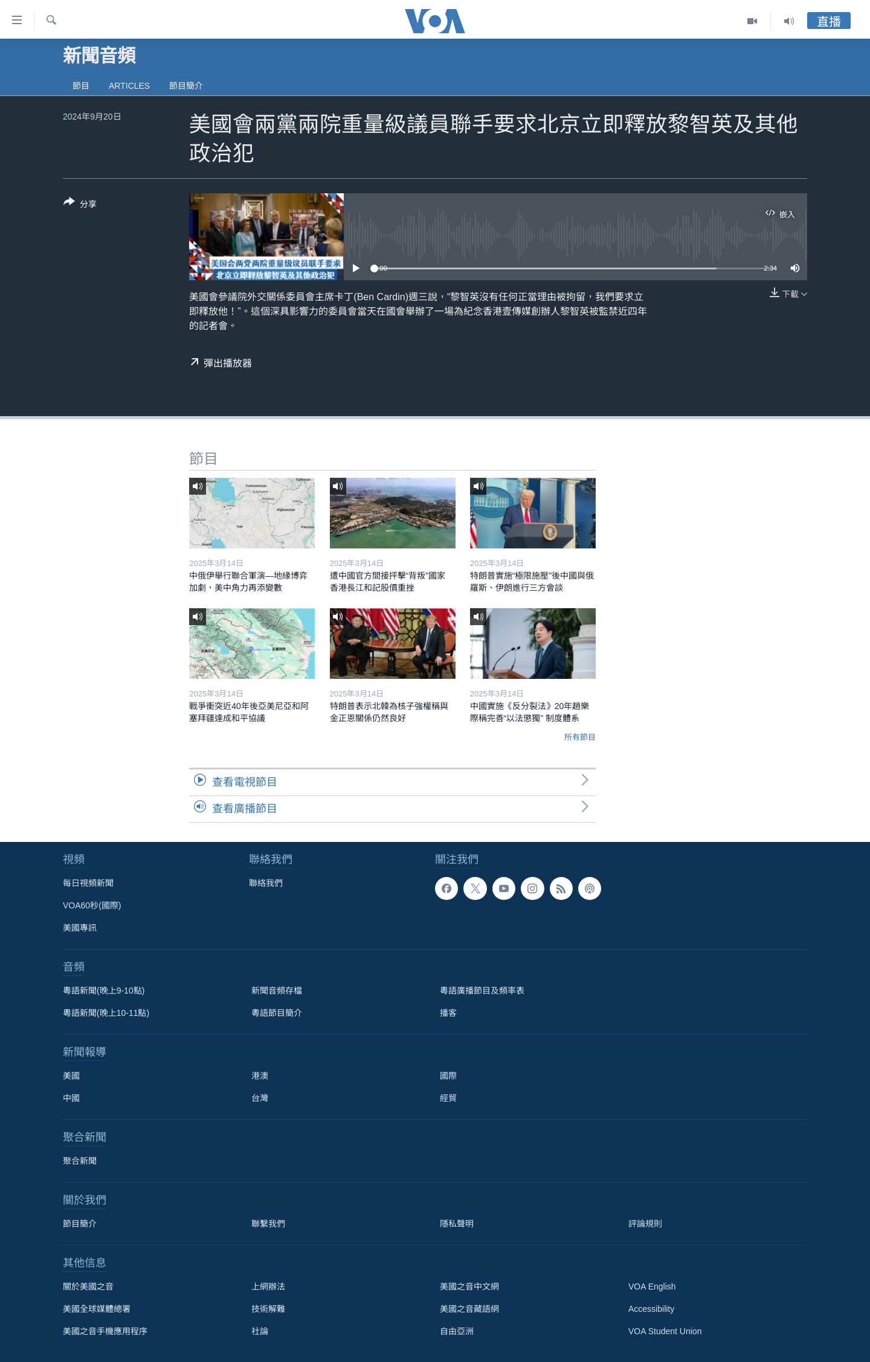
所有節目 (580, 737)
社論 (259, 1331)
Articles (129, 86)
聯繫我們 (268, 1224)
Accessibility (651, 1309)
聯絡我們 (266, 883)
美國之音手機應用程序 (105, 1331)
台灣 (259, 1098)
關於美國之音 (88, 1286)
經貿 (448, 1098)
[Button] (80, 205)
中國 (71, 1098)
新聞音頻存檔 (276, 990)
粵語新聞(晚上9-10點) (103, 990)
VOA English (652, 1286)
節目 (80, 86)
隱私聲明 (457, 1224)
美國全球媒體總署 (96, 1309)
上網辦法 (268, 1286)
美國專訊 (80, 928)
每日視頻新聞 (88, 883)
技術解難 (268, 1309)
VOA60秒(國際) (92, 905)
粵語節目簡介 (276, 1013)
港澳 (259, 1076)
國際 (448, 1076)
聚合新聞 (80, 1161)
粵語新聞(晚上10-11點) (106, 1013)
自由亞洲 (457, 1331)
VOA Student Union (664, 1331)
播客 (448, 1013)
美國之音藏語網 (469, 1309)
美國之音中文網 (469, 1286)
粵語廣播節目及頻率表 (482, 990)
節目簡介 (186, 86)
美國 (71, 1076)
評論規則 (645, 1224)
